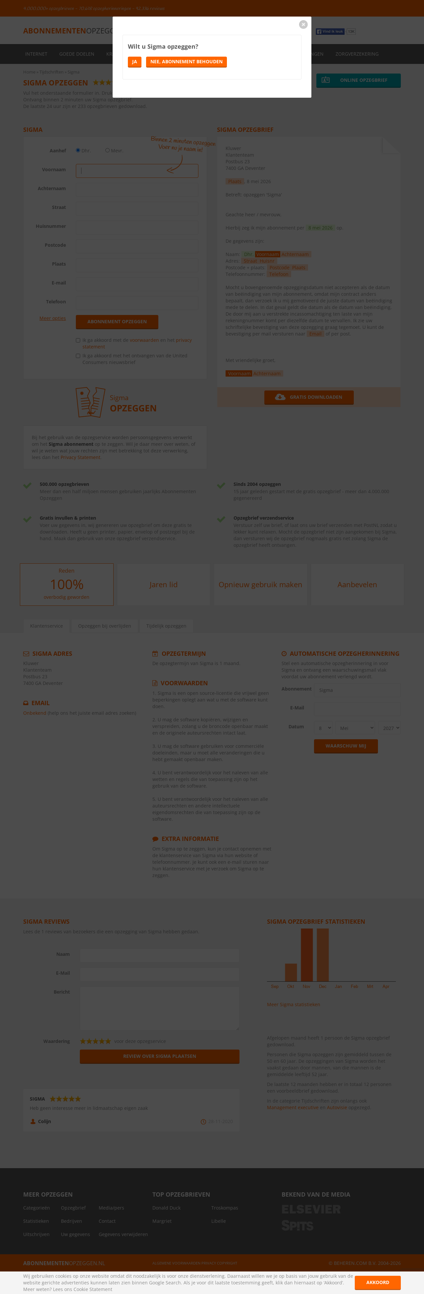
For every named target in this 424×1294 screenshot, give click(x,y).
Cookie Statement (93, 1289)
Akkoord (377, 1282)
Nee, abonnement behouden (186, 61)
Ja (134, 61)
